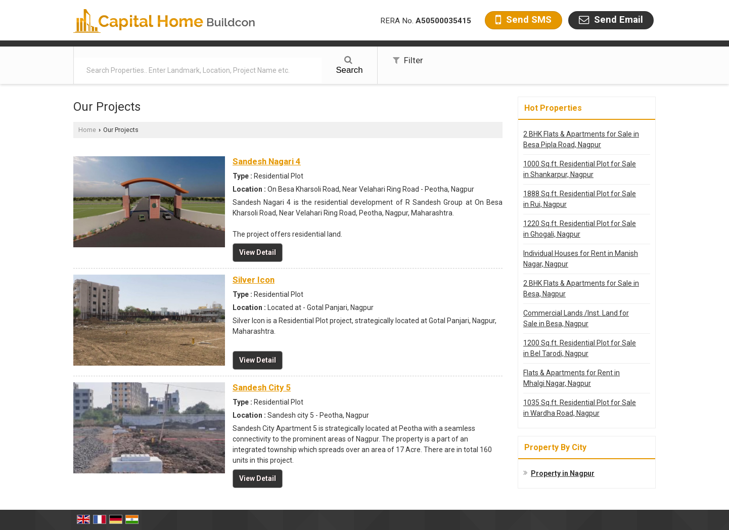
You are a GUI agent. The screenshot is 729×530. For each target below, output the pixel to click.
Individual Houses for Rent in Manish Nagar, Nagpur (580, 258)
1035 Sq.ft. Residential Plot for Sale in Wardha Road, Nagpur (579, 408)
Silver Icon (254, 280)
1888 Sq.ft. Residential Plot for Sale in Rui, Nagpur (579, 199)
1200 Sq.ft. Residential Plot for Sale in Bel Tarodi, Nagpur (579, 348)
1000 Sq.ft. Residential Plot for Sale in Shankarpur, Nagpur (579, 169)
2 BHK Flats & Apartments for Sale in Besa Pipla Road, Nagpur (581, 139)
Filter (408, 60)
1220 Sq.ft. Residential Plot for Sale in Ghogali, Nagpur (579, 228)
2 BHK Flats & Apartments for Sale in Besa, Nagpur (581, 288)
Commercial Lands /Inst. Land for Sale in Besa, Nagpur (576, 318)
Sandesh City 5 (262, 387)
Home (87, 130)
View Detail (257, 252)
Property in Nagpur (563, 473)
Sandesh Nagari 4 (267, 161)
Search (349, 65)
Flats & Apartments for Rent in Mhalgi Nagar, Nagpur (571, 378)
